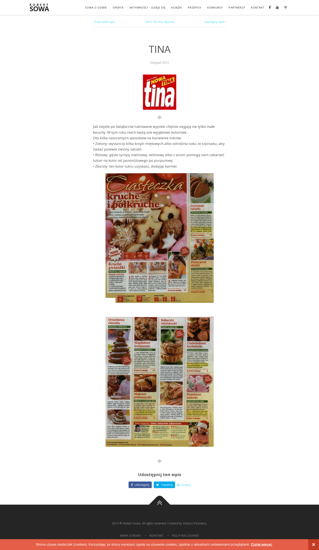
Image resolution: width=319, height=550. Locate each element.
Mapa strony (130, 536)
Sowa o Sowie (96, 7)
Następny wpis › (215, 22)
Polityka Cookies (185, 536)
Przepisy (194, 7)
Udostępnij (140, 485)
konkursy (215, 7)
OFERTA (118, 7)
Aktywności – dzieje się (147, 7)
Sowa (42, 7)
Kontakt (257, 7)
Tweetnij (164, 485)
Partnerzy (237, 7)
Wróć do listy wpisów (160, 22)
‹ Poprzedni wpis (104, 22)
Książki (176, 7)
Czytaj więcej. (261, 544)
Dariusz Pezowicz (194, 523)
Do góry (159, 504)
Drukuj (184, 485)
